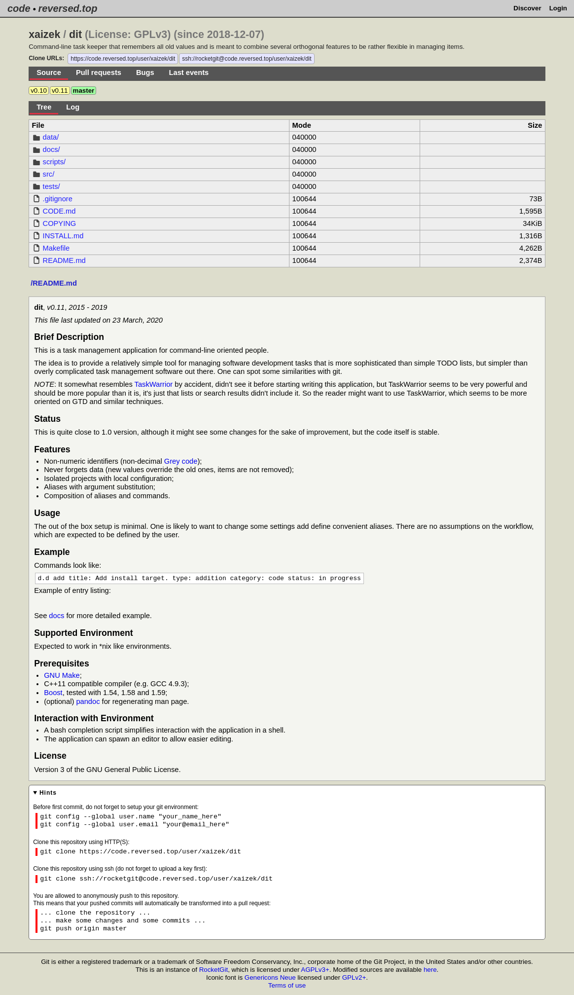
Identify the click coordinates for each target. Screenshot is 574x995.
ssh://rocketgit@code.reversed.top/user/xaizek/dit (246, 58)
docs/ (51, 149)
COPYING (59, 223)
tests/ (51, 186)
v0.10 (39, 90)
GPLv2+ (354, 978)
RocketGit (213, 970)
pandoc (88, 702)
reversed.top (67, 8)
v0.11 (60, 90)
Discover (527, 8)
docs (56, 616)
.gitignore (57, 199)
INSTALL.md (63, 236)
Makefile (56, 248)
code (19, 8)
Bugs (145, 72)
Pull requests (98, 72)
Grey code (181, 461)
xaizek (44, 34)
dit (75, 34)
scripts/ (54, 162)
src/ (49, 174)
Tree (43, 107)
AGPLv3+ (315, 970)
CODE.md (59, 211)
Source (48, 72)
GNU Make (61, 676)
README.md (64, 260)
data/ (51, 137)
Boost (53, 693)
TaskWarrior (154, 384)
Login (558, 8)
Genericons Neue (270, 978)
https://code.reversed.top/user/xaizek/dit (123, 58)
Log (72, 107)
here (430, 970)
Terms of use (287, 986)
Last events (189, 72)
